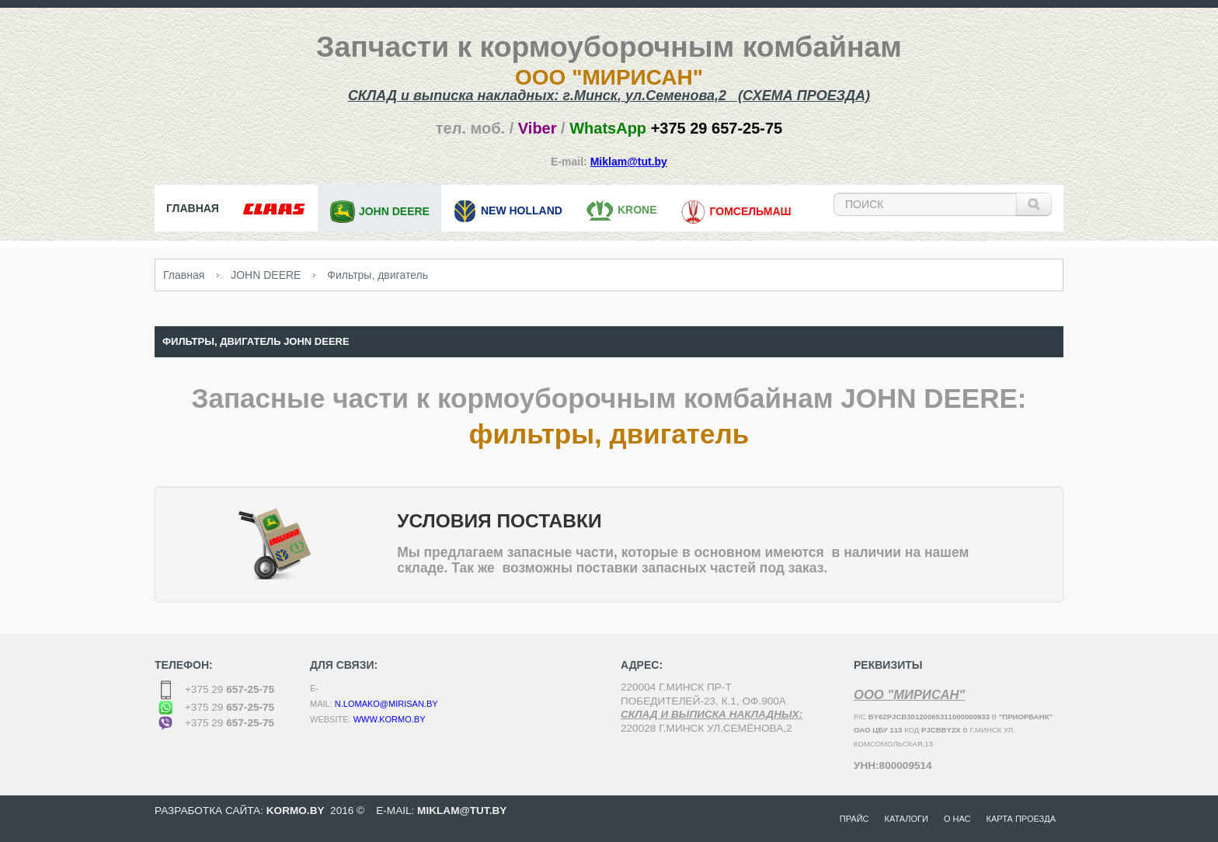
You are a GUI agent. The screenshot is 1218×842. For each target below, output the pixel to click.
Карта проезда (1021, 818)
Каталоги (906, 818)
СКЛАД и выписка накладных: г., (609, 95)
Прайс (854, 818)
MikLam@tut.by (461, 810)
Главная (183, 275)
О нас (957, 818)
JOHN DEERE (266, 275)
